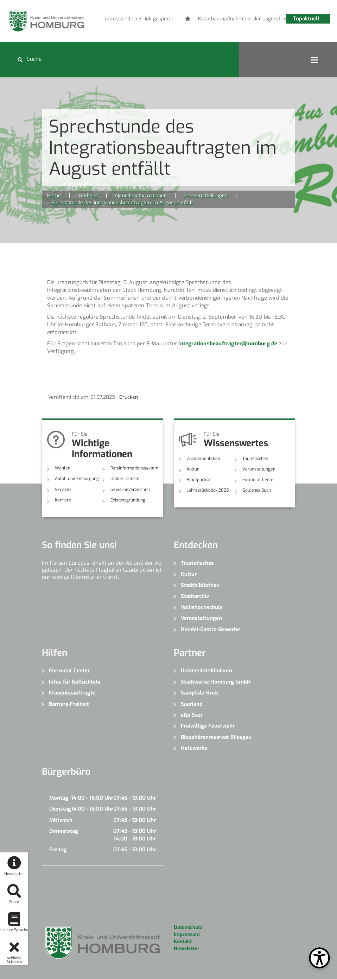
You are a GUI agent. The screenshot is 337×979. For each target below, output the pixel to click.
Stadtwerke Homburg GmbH (216, 681)
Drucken (128, 397)
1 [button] (174, 20)
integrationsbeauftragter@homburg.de (227, 343)
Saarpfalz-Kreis (200, 692)
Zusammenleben (203, 458)
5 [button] (216, 20)
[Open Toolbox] (319, 957)
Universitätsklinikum (206, 670)
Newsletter (186, 948)
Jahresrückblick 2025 (208, 490)
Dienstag (60, 808)
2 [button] (185, 20)
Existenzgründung (127, 500)
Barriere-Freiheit (69, 703)
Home (54, 195)
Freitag (58, 849)
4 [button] (206, 20)
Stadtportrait (199, 479)
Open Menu (314, 60)
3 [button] (195, 20)
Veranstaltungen (258, 469)
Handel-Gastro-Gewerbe (210, 629)
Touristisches (255, 458)
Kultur (193, 469)
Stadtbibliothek (200, 585)
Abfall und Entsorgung (77, 478)
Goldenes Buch (256, 490)
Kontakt (183, 941)
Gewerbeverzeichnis (129, 489)
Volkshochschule (202, 607)
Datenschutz (188, 927)
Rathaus (88, 195)
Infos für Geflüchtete (75, 681)
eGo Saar (192, 714)
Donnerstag (63, 830)
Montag (58, 797)
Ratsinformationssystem (134, 468)
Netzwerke (194, 747)
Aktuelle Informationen (141, 195)
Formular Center (258, 479)
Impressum (187, 934)
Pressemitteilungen (206, 195)
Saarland (192, 703)
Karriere (62, 500)
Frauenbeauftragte (72, 692)
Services (63, 489)
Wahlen (62, 468)
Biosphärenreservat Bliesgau (216, 737)
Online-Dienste (124, 478)
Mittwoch (60, 819)
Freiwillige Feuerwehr (208, 725)
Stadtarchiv (195, 596)
